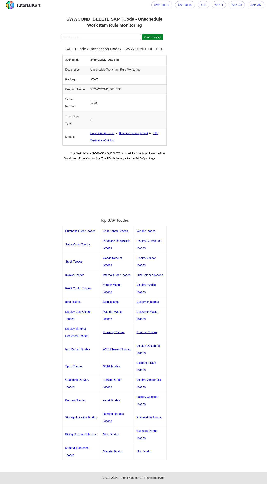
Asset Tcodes (111, 400)
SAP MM (256, 4)
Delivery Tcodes (75, 400)
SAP (203, 4)
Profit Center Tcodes (78, 288)
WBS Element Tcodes (116, 349)
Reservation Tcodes (149, 417)
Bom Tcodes (111, 301)
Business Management (133, 133)
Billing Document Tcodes (81, 434)
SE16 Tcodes (111, 366)
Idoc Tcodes (73, 301)
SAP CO (237, 4)
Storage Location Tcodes (81, 417)
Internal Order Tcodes (116, 274)
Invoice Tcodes (74, 274)
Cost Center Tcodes (115, 231)
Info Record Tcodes (77, 349)
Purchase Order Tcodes (80, 231)
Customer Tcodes (148, 301)
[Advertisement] (34, 64)
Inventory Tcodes (114, 332)
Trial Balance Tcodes (150, 274)
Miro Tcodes (144, 451)
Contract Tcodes (147, 332)
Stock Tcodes (73, 261)
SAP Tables (185, 4)
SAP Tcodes (161, 4)
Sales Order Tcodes (77, 244)
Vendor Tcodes (146, 231)
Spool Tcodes (74, 366)
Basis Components (102, 133)
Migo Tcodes (111, 434)
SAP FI (219, 4)
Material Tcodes (113, 451)
